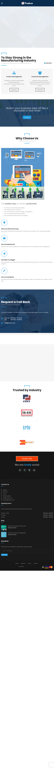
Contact (35, 563)
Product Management (14, 77)
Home (16, 563)
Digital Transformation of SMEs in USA (17, 526)
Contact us (27, 117)
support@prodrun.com (8, 500)
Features (23, 563)
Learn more (14, 90)
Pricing (29, 563)
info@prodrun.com (7, 498)
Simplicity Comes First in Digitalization (17, 533)
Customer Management (39, 77)
